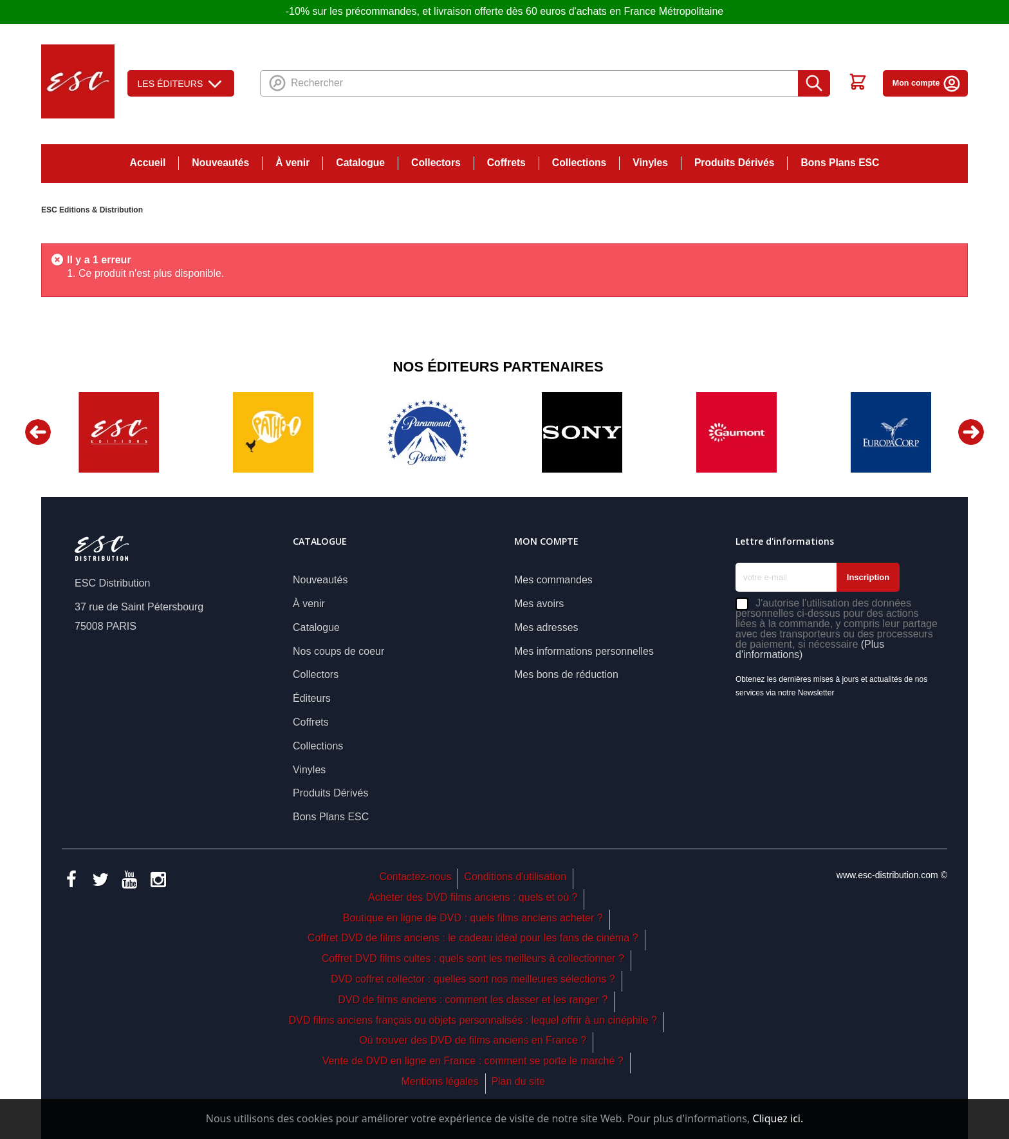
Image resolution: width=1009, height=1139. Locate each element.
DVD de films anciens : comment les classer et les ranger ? (472, 999)
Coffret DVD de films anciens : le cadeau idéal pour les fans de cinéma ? (473, 937)
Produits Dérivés (734, 162)
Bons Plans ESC (840, 162)
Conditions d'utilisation (515, 876)
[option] (118, 432)
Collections (579, 162)
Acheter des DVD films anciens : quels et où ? (473, 897)
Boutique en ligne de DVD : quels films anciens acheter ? (473, 917)
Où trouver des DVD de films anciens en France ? (472, 1040)
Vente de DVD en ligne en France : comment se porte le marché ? (473, 1060)
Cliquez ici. (777, 1118)
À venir (292, 162)
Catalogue (360, 162)
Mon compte (927, 83)
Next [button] (971, 432)
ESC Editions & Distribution (92, 209)
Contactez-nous (415, 876)
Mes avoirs (539, 603)
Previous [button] (38, 432)
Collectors (436, 162)
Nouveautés (220, 162)
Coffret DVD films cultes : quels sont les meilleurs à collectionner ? (473, 958)
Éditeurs (312, 698)
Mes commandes (553, 579)
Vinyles (650, 162)
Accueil (148, 162)
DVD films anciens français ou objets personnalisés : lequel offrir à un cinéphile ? (472, 1020)
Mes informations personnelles (584, 651)
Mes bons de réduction (566, 674)
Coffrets (506, 162)
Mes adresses (546, 627)
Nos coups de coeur (338, 651)
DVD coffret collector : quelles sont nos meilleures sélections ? (473, 979)
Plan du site (518, 1081)
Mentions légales (439, 1081)
